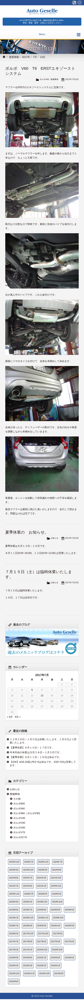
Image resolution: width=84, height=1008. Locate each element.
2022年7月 (27, 878)
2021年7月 (13, 886)
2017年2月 (13, 949)
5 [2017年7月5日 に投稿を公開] (32, 689)
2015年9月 (59, 973)
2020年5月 (42, 894)
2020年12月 (56, 886)
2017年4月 (55, 941)
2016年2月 (41, 965)
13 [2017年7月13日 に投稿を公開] (42, 695)
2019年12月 (42, 902)
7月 (35, 57)
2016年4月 (13, 965)
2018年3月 (69, 925)
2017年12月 (28, 933)
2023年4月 (42, 870)
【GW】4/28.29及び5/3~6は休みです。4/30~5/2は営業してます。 (43, 763)
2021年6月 (27, 886)
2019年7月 (27, 910)
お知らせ (54, 538)
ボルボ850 (19, 803)
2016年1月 (55, 965)
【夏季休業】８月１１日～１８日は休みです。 (36, 757)
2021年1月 (41, 886)
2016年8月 (27, 957)
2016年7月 (41, 957)
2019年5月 (55, 910)
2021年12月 (56, 878)
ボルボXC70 (20, 837)
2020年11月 (14, 894)
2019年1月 (13, 918)
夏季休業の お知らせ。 (27, 532)
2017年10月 (43, 933)
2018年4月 (55, 925)
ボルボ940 (19, 808)
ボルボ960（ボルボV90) (26, 813)
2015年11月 (29, 973)
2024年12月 (43, 862)
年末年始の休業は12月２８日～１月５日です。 (36, 752)
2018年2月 (13, 933)
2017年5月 (41, 941)
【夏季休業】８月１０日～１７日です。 (32, 747)
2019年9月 (13, 910)
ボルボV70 (19, 832)
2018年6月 (27, 925)
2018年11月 (43, 918)
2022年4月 (41, 878)
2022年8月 (13, 878)
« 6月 (10, 716)
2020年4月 (56, 894)
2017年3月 (69, 941)
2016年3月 (27, 965)
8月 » (18, 716)
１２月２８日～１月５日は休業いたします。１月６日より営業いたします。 (43, 741)
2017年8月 (58, 933)
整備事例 (54, 79)
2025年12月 (14, 862)
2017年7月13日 (72, 79)
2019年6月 (41, 910)
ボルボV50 (19, 822)
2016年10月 (57, 949)
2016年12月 (42, 949)
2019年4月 (69, 910)
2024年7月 (58, 862)
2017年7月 (13, 941)
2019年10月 (57, 902)
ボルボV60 (44, 79)
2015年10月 (44, 973)
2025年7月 (28, 862)
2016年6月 (55, 957)
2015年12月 (14, 973)
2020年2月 (27, 902)
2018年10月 (58, 918)
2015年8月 (13, 981)
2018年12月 (28, 918)
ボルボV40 (19, 818)
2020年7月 (28, 894)
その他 (17, 798)
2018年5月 (41, 925)
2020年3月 (13, 902)
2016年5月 (69, 957)
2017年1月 (27, 949)
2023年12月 (28, 870)
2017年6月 (27, 941)
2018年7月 (13, 925)
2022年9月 (56, 870)
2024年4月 (13, 870)
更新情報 (14, 57)
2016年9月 (13, 957)
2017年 (26, 57)
